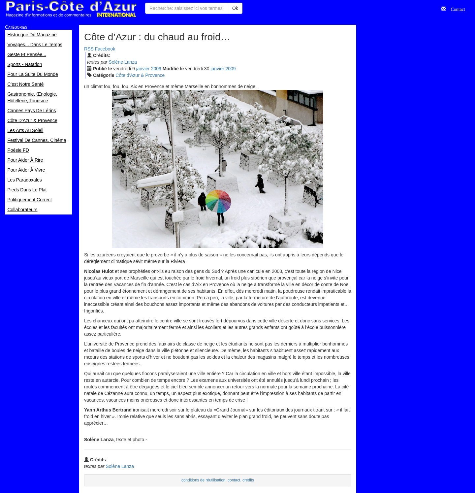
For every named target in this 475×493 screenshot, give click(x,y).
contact (234, 480)
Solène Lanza (123, 62)
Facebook (105, 48)
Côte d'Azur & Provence (140, 75)
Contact (455, 8)
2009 (156, 68)
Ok (235, 8)
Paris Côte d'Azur (71, 9)
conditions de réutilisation (203, 480)
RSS (89, 48)
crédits (248, 480)
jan (143, 68)
